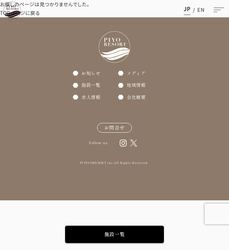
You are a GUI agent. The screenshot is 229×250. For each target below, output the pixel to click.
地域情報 (136, 85)
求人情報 (91, 97)
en (201, 9)
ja (187, 9)
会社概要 (136, 97)
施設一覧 (114, 234)
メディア (136, 73)
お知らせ (91, 73)
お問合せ (114, 127)
